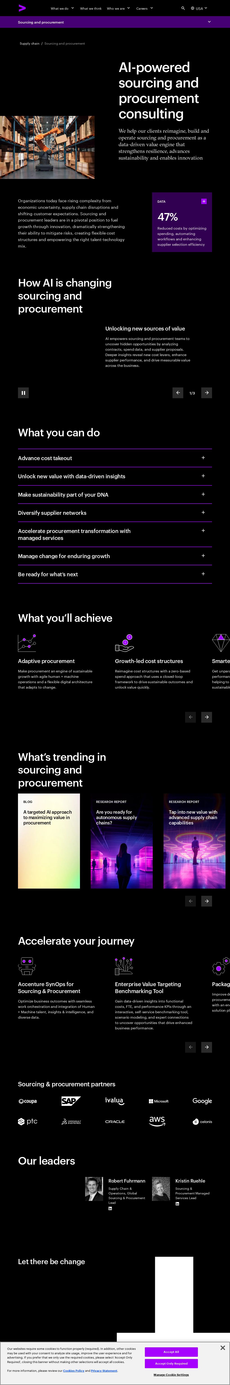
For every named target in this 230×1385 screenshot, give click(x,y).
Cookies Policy (73, 1370)
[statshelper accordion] (204, 201)
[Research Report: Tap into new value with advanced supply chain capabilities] (195, 841)
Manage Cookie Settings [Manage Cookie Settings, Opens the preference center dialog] (171, 1374)
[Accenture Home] (22, 8)
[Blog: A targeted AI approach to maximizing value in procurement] (49, 841)
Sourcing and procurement (41, 22)
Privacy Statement (104, 1370)
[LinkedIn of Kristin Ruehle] (177, 1203)
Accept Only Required (171, 1363)
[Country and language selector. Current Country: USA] (199, 8)
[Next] (206, 717)
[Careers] (145, 8)
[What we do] (63, 8)
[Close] (223, 1348)
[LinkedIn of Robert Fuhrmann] (110, 1208)
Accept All (171, 1351)
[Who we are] (119, 8)
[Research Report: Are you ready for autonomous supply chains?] (122, 841)
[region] (115, 1363)
